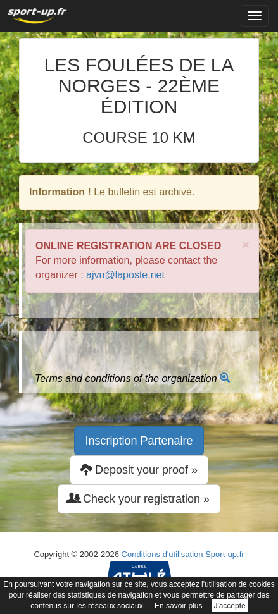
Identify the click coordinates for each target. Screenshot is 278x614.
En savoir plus (178, 605)
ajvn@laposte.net (125, 274)
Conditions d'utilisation (162, 554)
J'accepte (229, 605)
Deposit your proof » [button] (139, 469)
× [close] (246, 244)
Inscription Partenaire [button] (139, 440)
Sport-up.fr (224, 554)
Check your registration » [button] (139, 498)
